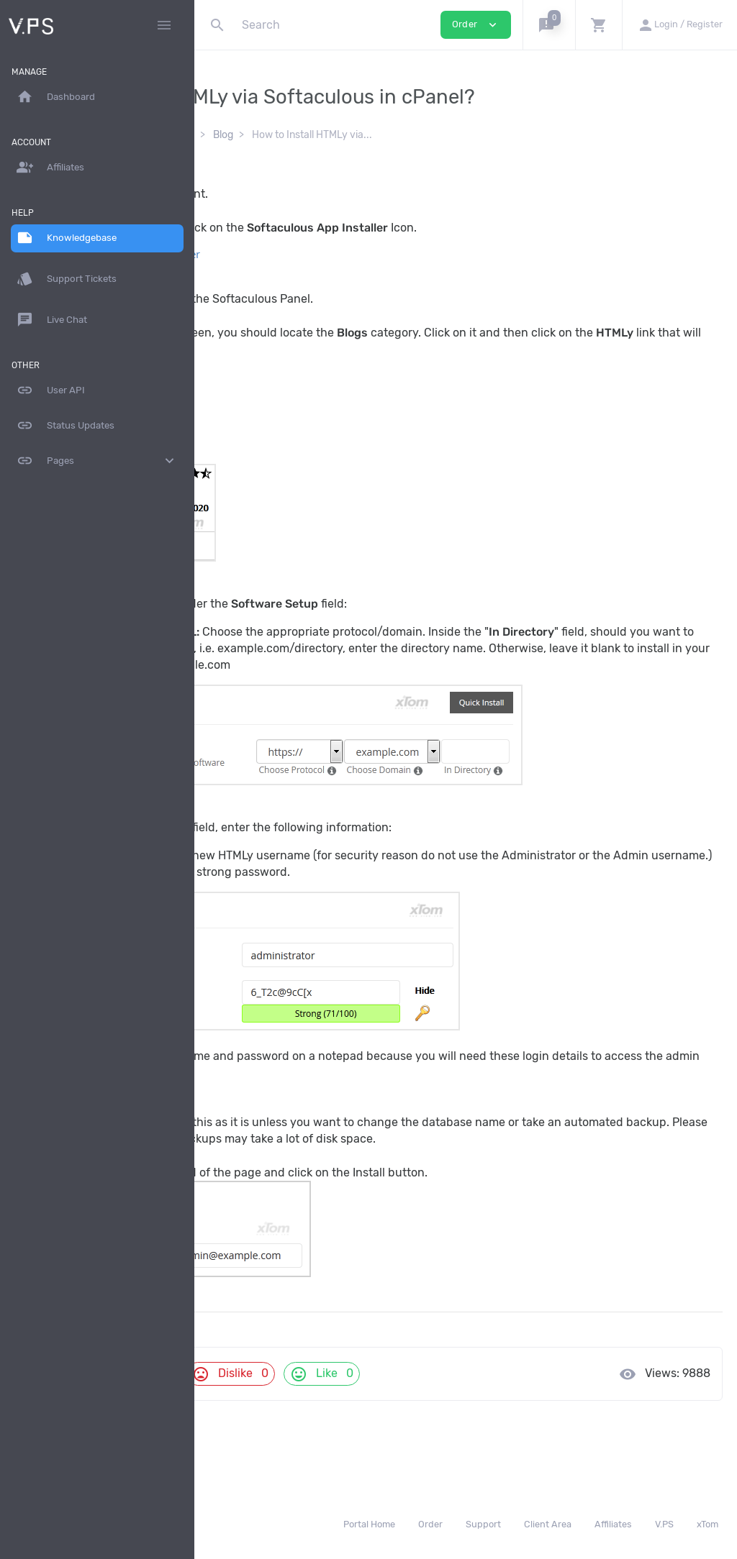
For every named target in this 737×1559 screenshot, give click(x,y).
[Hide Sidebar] (164, 25)
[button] (549, 25)
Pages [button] (97, 461)
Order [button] (475, 25)
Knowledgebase (256, 135)
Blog (396, 135)
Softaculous (339, 135)
